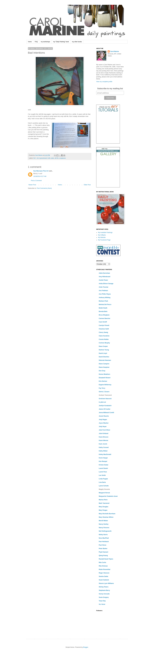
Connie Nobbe (104, 339)
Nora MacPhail (104, 538)
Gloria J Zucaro (104, 391)
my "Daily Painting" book (61, 42)
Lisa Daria (102, 482)
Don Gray (102, 371)
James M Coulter (104, 409)
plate (52, 158)
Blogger (85, 647)
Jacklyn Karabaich (105, 405)
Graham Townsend (105, 395)
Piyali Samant (103, 552)
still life (56, 158)
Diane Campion (104, 364)
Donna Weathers (104, 374)
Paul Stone (102, 545)
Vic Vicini (102, 604)
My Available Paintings (105, 232)
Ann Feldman (103, 290)
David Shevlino (104, 357)
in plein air (102, 402)
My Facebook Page (104, 240)
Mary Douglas (103, 507)
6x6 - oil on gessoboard (40, 158)
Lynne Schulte (104, 486)
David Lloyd (103, 353)
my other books (77, 42)
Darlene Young (104, 350)
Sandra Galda (103, 576)
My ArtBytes (102, 235)
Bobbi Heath (103, 308)
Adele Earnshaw (104, 273)
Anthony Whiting (104, 297)
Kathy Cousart (104, 447)
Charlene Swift (104, 329)
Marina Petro (103, 500)
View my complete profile (104, 81)
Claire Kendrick (104, 336)
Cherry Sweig (103, 332)
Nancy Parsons (104, 527)
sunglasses (62, 158)
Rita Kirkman (103, 566)
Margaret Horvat (104, 493)
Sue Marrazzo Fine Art (40, 171)
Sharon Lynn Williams (106, 583)
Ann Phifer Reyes (105, 294)
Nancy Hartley (103, 524)
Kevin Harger (103, 458)
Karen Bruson (103, 437)
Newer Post (32, 185)
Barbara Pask (103, 301)
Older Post (87, 185)
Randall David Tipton (106, 559)
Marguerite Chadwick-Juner (108, 496)
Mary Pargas (103, 510)
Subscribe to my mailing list (110, 89)
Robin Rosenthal (104, 569)
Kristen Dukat (103, 465)
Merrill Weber (103, 520)
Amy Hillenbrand (104, 276)
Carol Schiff (103, 322)
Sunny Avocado (104, 594)
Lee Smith (102, 475)
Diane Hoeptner (104, 367)
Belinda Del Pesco (105, 304)
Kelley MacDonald (105, 454)
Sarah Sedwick (104, 580)
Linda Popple (103, 479)
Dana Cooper (103, 346)
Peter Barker (103, 548)
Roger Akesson (104, 573)
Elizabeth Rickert (104, 378)
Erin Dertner (103, 381)
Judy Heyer (103, 426)
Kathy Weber (103, 451)
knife (49, 158)
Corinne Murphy (104, 343)
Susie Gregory (104, 597)
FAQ (36, 42)
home (30, 42)
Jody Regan (103, 419)
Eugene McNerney (105, 385)
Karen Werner (103, 440)
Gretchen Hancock (105, 398)
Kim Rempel (103, 461)
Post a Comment (36, 180)
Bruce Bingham (104, 315)
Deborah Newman (105, 360)
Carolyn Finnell (104, 325)
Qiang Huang (103, 555)
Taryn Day (102, 601)
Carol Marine (114, 51)
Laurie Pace (103, 472)
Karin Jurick (103, 444)
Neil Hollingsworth (105, 531)
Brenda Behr (103, 311)
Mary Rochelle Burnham (107, 514)
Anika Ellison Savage (106, 283)
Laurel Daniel (103, 468)
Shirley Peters (103, 587)
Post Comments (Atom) (44, 188)
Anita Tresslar (103, 287)
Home (60, 185)
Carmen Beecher (104, 318)
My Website (102, 237)
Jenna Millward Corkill (106, 412)
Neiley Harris (103, 534)
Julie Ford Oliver (104, 430)
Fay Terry (102, 388)
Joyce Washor (104, 423)
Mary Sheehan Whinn (106, 517)
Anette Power (103, 280)
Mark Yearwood (104, 503)
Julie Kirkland (103, 433)
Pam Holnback (104, 541)
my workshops (45, 42)
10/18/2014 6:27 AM (39, 176)
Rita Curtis (102, 562)
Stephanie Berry (104, 590)
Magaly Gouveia (104, 489)
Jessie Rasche (104, 416)
